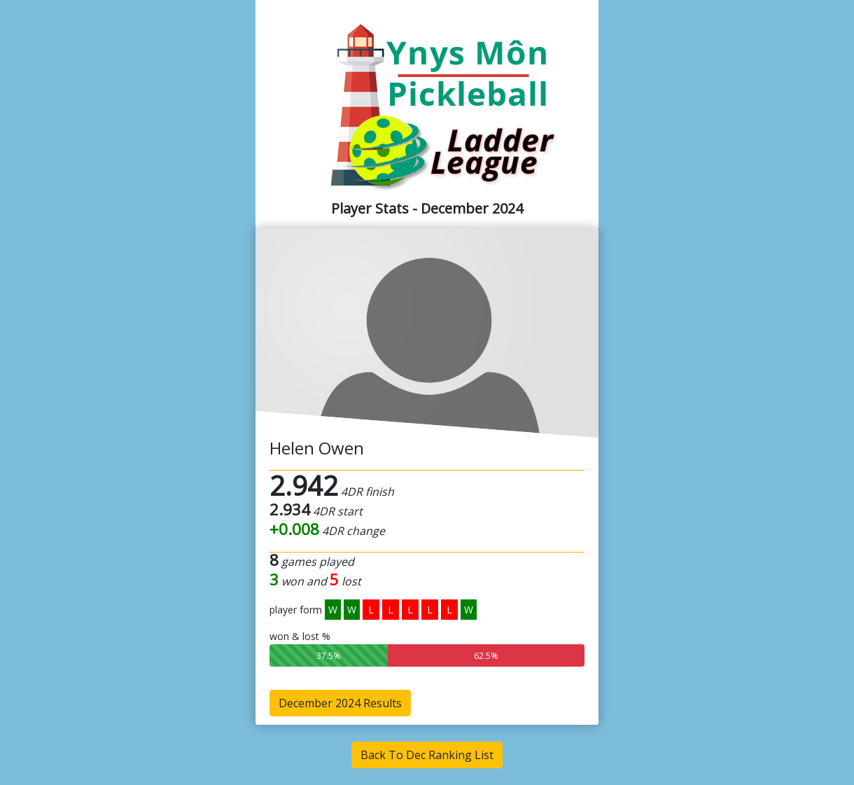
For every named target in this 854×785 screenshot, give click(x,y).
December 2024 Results (340, 703)
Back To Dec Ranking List (426, 755)
